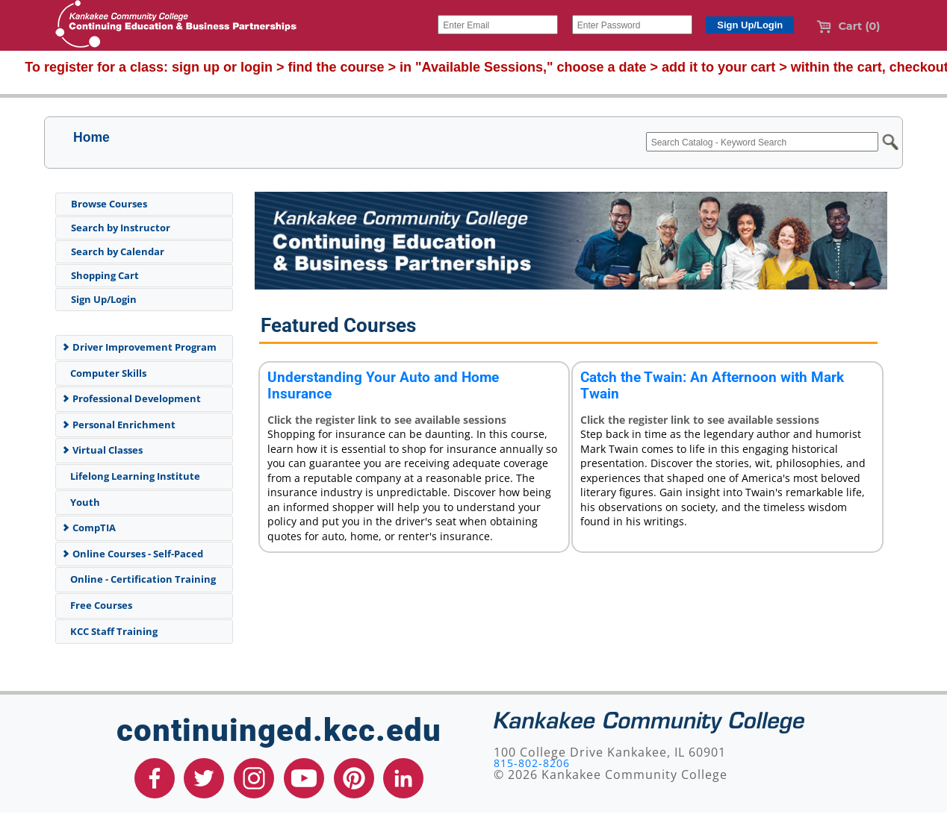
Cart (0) (848, 26)
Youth (82, 502)
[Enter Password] (632, 24)
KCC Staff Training (111, 631)
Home (91, 137)
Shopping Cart (105, 275)
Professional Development (131, 398)
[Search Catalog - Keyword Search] (762, 141)
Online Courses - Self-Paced (132, 553)
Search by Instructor (120, 227)
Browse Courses (109, 203)
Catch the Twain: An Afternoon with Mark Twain (712, 385)
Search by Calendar (117, 251)
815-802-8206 (532, 763)
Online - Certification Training (140, 579)
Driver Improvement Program (139, 347)
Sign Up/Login (104, 299)
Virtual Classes (102, 450)
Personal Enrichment (118, 424)
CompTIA (88, 527)
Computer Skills (105, 373)
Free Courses (98, 605)
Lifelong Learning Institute (132, 476)
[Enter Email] (498, 24)
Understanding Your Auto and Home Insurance (383, 385)
